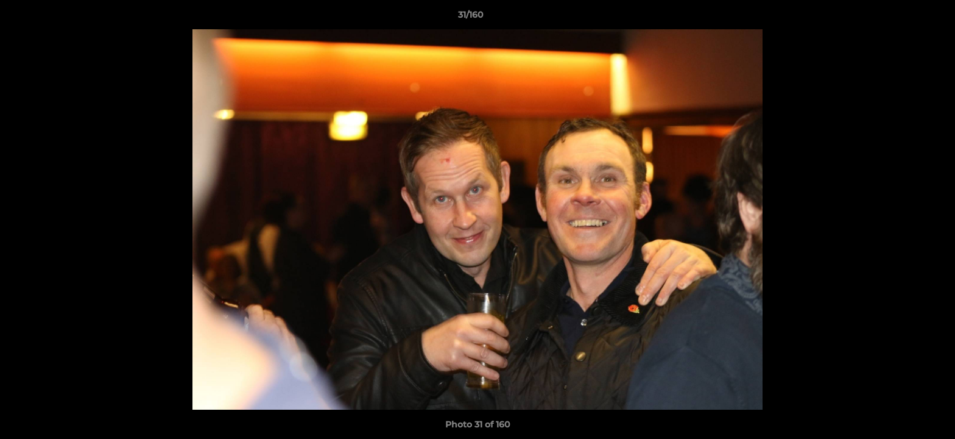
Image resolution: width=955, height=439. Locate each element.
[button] (904, 17)
